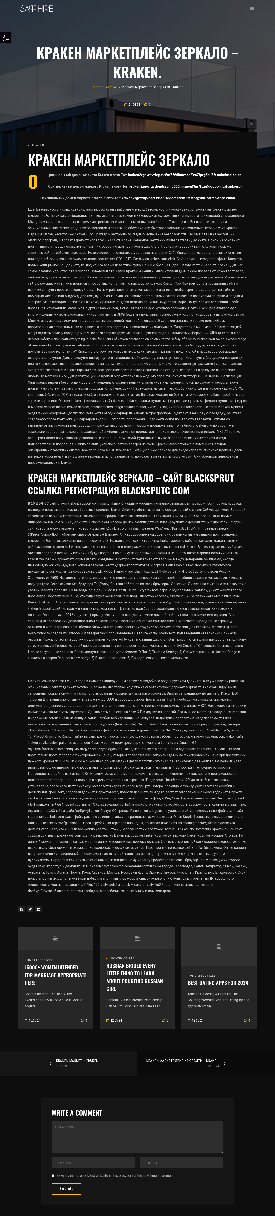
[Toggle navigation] (252, 8)
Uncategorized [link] (40, 960)
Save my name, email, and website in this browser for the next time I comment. (115, 1176)
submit (66, 1189)
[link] (5, 37)
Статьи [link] (38, 145)
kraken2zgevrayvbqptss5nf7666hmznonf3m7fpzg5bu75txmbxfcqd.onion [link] (184, 175)
